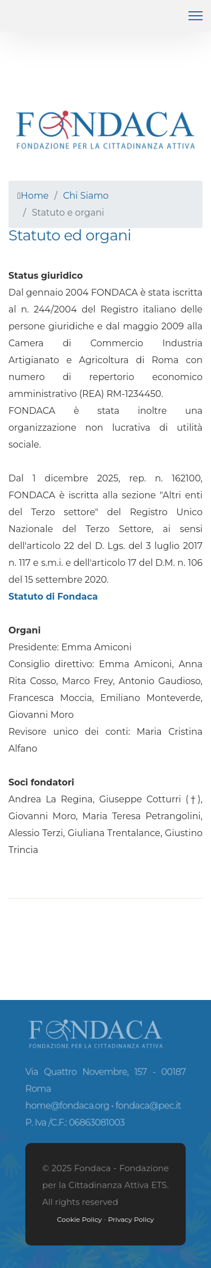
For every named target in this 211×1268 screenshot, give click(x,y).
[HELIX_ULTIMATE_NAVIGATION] (195, 15)
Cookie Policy (79, 1219)
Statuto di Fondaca (53, 596)
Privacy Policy (131, 1219)
